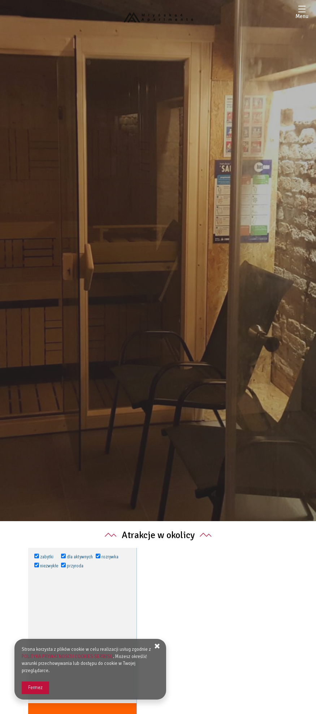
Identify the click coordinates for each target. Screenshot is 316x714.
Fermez (35, 688)
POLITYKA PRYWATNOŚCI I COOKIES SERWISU (67, 656)
